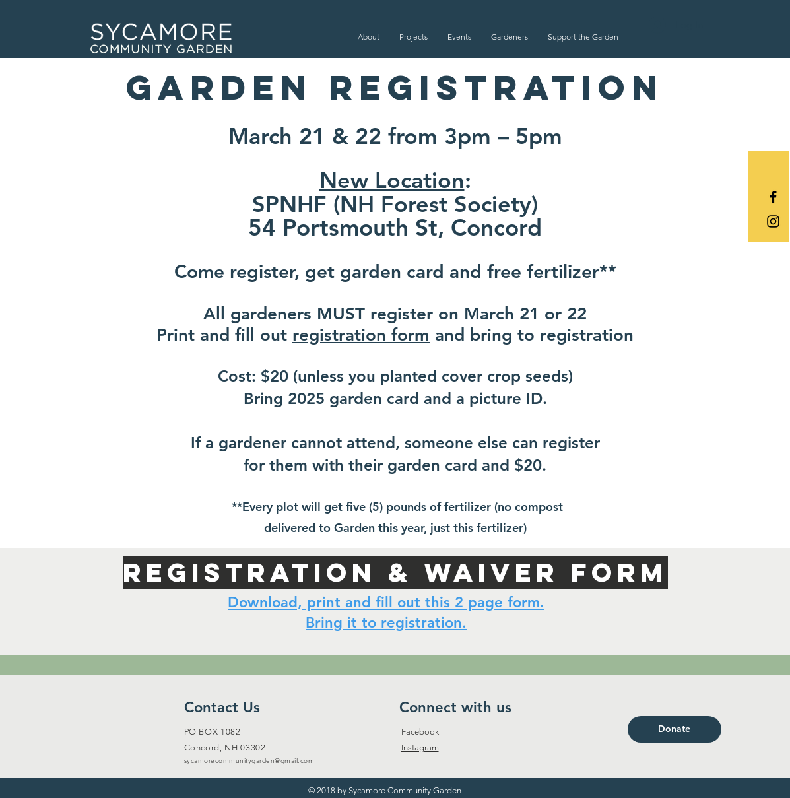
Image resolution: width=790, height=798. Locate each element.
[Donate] (674, 729)
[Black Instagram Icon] (773, 221)
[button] (368, 36)
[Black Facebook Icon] (773, 197)
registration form (361, 335)
